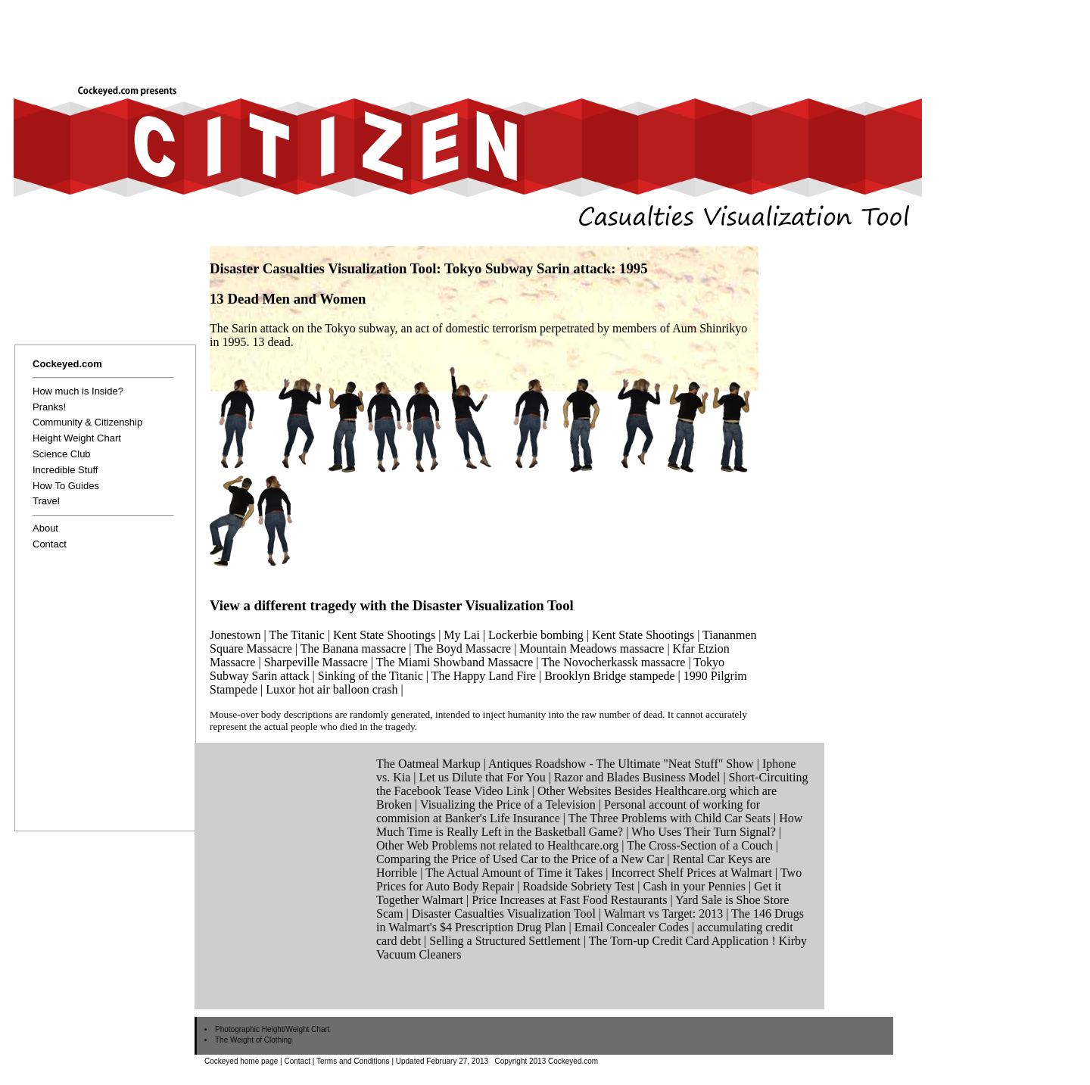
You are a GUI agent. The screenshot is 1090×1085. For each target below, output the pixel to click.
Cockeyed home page (241, 1061)
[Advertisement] (593, 36)
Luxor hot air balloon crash (331, 689)
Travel (46, 501)
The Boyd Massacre (462, 648)
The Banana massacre (353, 648)
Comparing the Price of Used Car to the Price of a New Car (520, 859)
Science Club (62, 454)
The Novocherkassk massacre (613, 662)
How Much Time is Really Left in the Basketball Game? (589, 825)
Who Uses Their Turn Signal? (703, 831)
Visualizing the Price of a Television (508, 804)
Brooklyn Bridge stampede (609, 675)
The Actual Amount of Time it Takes (514, 872)
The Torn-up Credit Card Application (679, 940)
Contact (50, 544)
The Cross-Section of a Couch (700, 845)
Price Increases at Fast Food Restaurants (569, 899)
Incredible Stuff (65, 469)
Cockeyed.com (67, 363)
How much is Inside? (78, 391)
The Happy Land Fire (483, 675)
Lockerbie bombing (536, 634)
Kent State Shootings (384, 634)
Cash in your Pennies (694, 886)
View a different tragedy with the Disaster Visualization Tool (392, 605)
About (45, 528)
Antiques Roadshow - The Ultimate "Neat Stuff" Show (621, 763)
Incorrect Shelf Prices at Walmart (691, 872)
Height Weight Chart (77, 438)
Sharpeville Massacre (316, 662)
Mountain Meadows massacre (591, 648)
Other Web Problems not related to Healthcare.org (497, 845)
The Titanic (296, 634)
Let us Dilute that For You (482, 777)
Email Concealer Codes (632, 927)
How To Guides (66, 485)
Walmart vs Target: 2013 (663, 913)
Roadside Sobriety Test (578, 886)
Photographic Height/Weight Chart (272, 1029)
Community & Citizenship (87, 422)
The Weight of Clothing (253, 1040)
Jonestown (235, 634)
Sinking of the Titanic (370, 675)
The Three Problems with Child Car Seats (669, 818)
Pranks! (49, 407)
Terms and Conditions (353, 1061)
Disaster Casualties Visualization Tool (504, 913)
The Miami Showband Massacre (455, 662)
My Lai (462, 634)
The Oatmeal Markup (428, 763)
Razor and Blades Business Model (637, 777)
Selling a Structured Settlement (505, 940)
